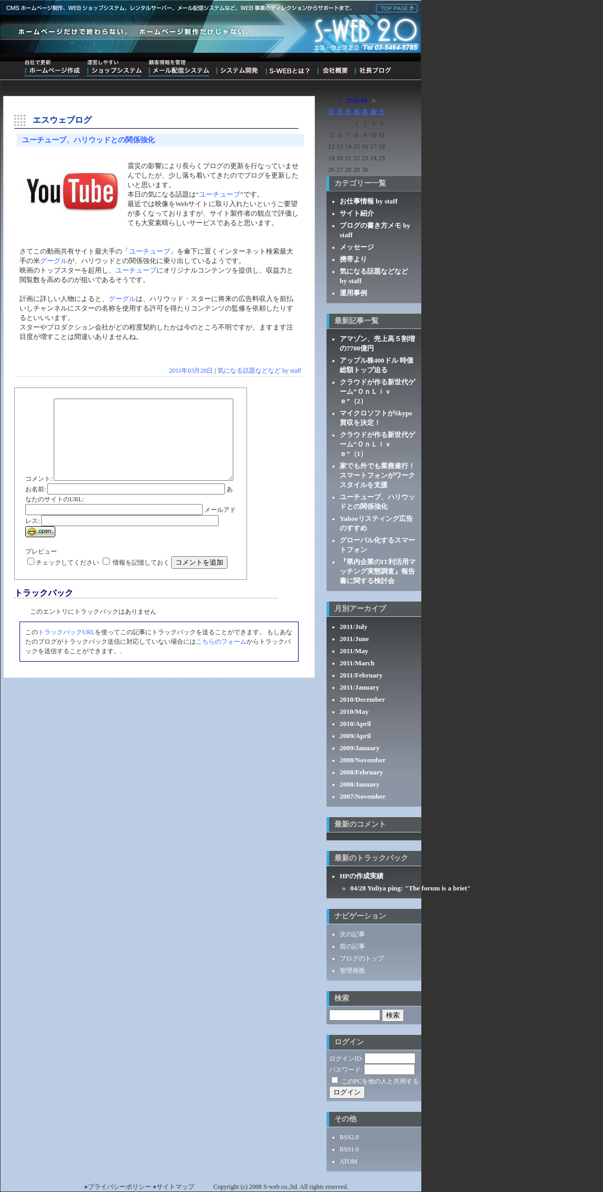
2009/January (360, 748)
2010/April (355, 724)
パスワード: (345, 1069)
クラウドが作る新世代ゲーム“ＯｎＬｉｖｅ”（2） (377, 391)
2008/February (361, 772)
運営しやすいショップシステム (114, 68)
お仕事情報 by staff (369, 201)
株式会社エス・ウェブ (395, 7)
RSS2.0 (349, 1137)
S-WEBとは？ (287, 68)
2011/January (359, 687)
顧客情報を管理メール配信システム (178, 68)
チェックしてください (67, 588)
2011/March (357, 663)
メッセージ (357, 247)
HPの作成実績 (361, 876)
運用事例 (353, 293)
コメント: (38, 403)
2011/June (354, 639)
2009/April (355, 736)
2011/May (354, 651)
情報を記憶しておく (141, 588)
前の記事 (352, 946)
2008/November (362, 760)
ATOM (349, 1161)
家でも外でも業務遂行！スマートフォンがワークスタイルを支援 (377, 475)
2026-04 (356, 100)
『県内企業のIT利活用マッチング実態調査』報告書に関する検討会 (378, 571)
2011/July (354, 627)
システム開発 (237, 68)
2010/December (362, 699)
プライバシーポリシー (119, 1186)
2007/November (362, 796)
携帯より (353, 259)
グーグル (53, 261)
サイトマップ (175, 1186)
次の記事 (352, 934)
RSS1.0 (349, 1149)
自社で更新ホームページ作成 (52, 68)
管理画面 (352, 970)
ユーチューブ (219, 194)
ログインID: (346, 1058)
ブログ (372, 68)
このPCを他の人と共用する (380, 1081)
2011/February (361, 675)
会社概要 (332, 68)
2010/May (354, 711)
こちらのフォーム (221, 667)
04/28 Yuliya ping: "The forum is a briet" (410, 888)
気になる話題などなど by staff (259, 370)
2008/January (360, 784)
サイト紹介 (357, 213)
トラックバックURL (66, 657)
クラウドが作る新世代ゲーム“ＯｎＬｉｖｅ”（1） (377, 444)
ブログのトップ (362, 958)
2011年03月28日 (191, 370)
